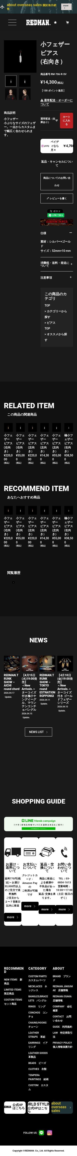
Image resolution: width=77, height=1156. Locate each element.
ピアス (51, 322)
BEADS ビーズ (37, 1063)
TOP (47, 305)
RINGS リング (36, 1006)
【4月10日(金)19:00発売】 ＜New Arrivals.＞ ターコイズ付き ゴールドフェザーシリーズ (65, 689)
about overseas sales (60, 1107)
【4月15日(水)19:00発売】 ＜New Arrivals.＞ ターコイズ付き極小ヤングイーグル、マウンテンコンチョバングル (29, 692)
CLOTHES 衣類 (37, 1069)
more (66, 5)
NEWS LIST (36, 732)
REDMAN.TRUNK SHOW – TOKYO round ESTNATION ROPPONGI (47, 686)
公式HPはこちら (19, 1106)
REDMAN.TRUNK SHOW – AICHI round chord (12, 682)
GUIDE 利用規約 (62, 1026)
